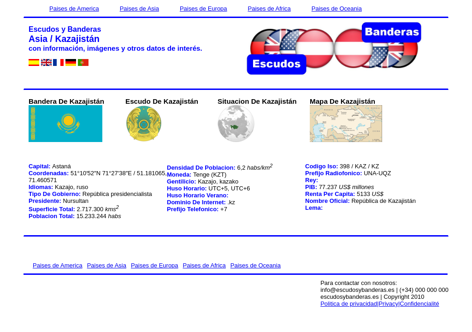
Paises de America (74, 8)
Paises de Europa (203, 8)
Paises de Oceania (337, 8)
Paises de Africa (269, 8)
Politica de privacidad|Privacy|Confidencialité (379, 303)
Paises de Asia (139, 8)
